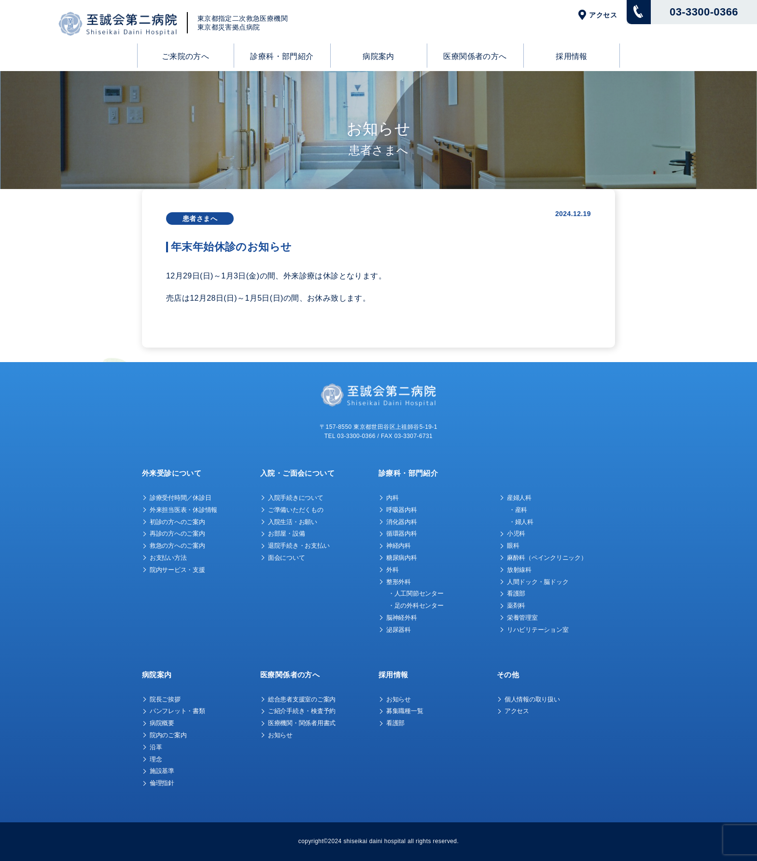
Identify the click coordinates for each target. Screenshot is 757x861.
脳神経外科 (401, 617)
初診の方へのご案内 (177, 521)
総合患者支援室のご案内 (302, 699)
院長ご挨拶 (165, 699)
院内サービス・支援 (177, 569)
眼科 (513, 545)
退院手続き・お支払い (298, 545)
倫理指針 (162, 783)
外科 (392, 569)
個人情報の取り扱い (532, 699)
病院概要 (162, 723)
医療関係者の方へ (474, 56)
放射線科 (519, 569)
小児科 (516, 533)
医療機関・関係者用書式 (302, 723)
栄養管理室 (522, 617)
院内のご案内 (168, 735)
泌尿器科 (398, 629)
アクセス (603, 15)
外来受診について (171, 473)
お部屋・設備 (286, 533)
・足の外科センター (416, 605)
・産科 (518, 509)
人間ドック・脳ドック (537, 581)
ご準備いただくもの (295, 509)
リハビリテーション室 (537, 629)
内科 (392, 497)
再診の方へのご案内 (177, 533)
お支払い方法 (168, 557)
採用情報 (572, 56)
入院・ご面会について (297, 473)
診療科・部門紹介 (281, 56)
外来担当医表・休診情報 (183, 509)
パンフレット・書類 (177, 711)
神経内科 (398, 545)
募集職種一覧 (404, 711)
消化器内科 (401, 521)
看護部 (516, 593)
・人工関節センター (416, 593)
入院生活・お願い (292, 521)
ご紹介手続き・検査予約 (302, 711)
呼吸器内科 (401, 509)
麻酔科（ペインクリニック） (547, 557)
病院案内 (378, 56)
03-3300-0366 (704, 12)
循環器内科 (401, 533)
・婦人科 (521, 521)
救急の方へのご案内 (177, 545)
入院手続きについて (295, 497)
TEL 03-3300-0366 (350, 436)
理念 (156, 759)
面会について (286, 557)
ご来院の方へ (185, 56)
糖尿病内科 (401, 557)
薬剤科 (516, 605)
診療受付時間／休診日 (180, 497)
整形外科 (398, 581)
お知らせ (280, 735)
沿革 (156, 747)
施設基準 (162, 770)
